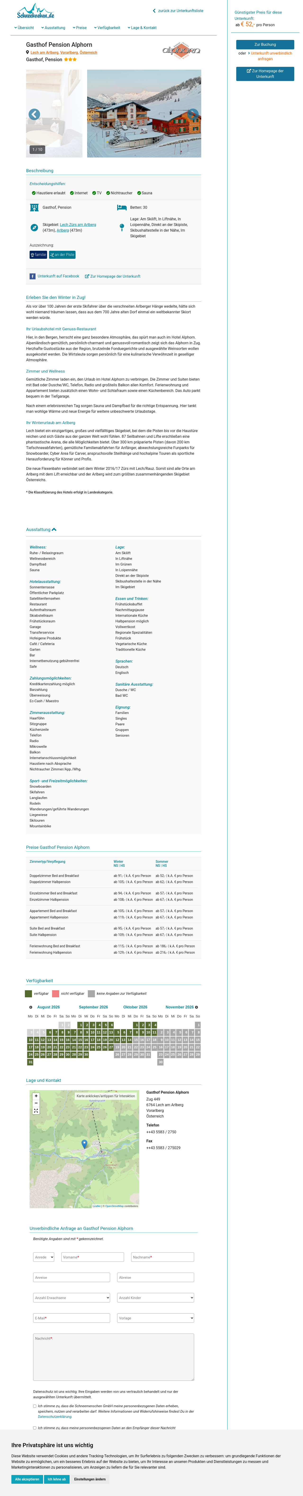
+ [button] (36, 1072)
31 (34, 1038)
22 (72, 1023)
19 (49, 1023)
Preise (80, 28)
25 (41, 1030)
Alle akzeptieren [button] (27, 1479)
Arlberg (63, 206)
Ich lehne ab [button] (57, 1479)
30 (80, 1030)
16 (80, 1016)
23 (80, 1023)
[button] (34, 102)
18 (41, 1023)
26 (49, 1030)
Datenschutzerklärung (54, 1392)
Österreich (88, 52)
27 (57, 1030)
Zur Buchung (265, 44)
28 (65, 1030)
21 (65, 1023)
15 (72, 1016)
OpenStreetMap (114, 1182)
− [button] (36, 1079)
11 (41, 1016)
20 (57, 1023)
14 (65, 1016)
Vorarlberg (69, 52)
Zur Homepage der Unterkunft (113, 252)
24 (34, 1030)
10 (34, 1016)
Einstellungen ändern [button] (90, 1479)
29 (72, 1030)
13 (57, 1016)
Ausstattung (53, 28)
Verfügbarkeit (107, 28)
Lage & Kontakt (142, 28)
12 (49, 1016)
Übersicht (24, 28)
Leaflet (97, 1182)
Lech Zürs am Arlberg (78, 200)
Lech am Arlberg (44, 52)
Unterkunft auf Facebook (55, 252)
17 (34, 1023)
